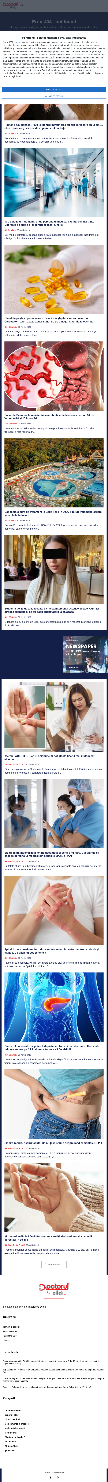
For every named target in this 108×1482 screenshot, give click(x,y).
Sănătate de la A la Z (14, 764)
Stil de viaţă (10, 133)
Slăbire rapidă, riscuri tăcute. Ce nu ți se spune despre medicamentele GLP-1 (53, 1143)
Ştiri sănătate (10, 327)
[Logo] (54, 1289)
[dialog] (54, 67)
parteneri (18, 42)
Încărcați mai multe (54, 1265)
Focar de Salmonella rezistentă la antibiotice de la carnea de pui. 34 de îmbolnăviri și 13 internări (47, 1387)
